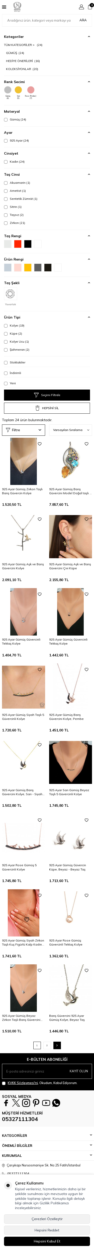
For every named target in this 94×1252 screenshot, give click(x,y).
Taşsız (14, 215)
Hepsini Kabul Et (47, 1241)
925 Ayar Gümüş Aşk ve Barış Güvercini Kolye (23, 566)
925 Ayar (16, 141)
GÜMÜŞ (15, 53)
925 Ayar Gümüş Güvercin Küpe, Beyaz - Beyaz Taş (67, 867)
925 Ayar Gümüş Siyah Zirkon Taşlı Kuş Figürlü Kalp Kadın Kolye (23, 942)
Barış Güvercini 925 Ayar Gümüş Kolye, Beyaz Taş (67, 1018)
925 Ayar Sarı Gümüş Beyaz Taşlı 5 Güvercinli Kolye (69, 792)
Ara (83, 20)
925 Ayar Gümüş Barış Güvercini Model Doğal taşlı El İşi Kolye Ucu (70, 491)
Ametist (15, 191)
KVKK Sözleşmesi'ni (23, 1083)
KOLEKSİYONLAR (22, 69)
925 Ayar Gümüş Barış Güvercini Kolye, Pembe (66, 717)
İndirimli (12, 373)
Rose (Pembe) (30, 93)
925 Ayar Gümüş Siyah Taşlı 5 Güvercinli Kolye (23, 717)
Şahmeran (16, 350)
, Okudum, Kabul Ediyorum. (39, 1083)
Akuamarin (17, 183)
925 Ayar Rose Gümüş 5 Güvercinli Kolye (19, 867)
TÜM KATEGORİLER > (23, 45)
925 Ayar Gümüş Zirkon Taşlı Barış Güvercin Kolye (22, 491)
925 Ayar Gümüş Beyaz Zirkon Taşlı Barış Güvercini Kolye (21, 1018)
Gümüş (8, 93)
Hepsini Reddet (47, 1230)
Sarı (18, 93)
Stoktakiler (14, 362)
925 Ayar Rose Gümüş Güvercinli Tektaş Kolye (65, 942)
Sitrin (13, 207)
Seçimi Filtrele (47, 395)
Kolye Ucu (16, 342)
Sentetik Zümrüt (20, 199)
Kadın (14, 162)
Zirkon (14, 223)
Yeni (10, 383)
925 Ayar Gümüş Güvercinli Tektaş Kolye (21, 641)
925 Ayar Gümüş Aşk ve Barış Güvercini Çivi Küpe (70, 566)
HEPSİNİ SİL (47, 408)
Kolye (14, 326)
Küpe (13, 334)
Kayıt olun (79, 1071)
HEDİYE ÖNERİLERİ (23, 61)
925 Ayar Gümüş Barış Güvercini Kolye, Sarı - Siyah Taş (22, 792)
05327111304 (20, 1118)
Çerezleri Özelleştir (47, 1219)
